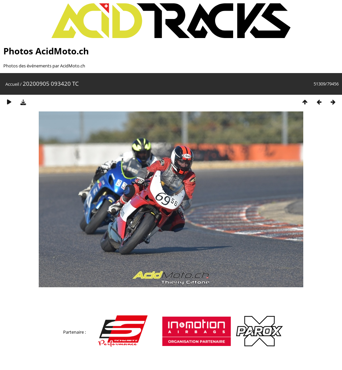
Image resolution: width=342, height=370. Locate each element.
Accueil (12, 84)
